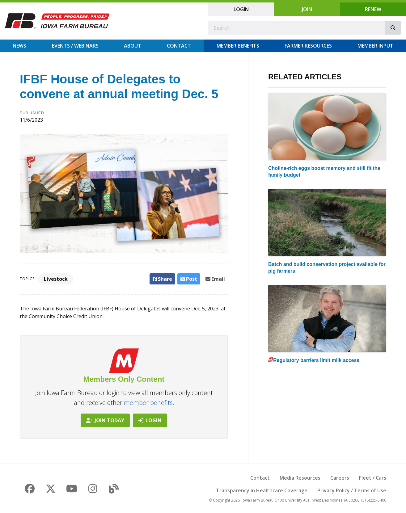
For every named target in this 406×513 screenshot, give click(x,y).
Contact (179, 45)
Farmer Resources (308, 45)
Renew (373, 9)
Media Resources (300, 477)
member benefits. (149, 402)
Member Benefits (238, 45)
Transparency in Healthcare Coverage (261, 490)
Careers (339, 477)
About (132, 45)
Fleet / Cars (372, 477)
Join (307, 9)
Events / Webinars (75, 45)
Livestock (56, 278)
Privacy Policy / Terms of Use (351, 490)
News (19, 45)
